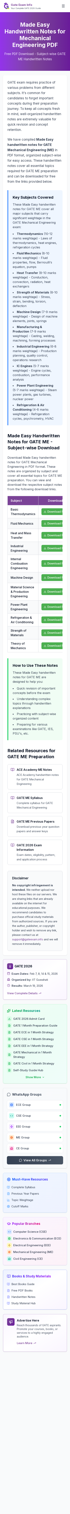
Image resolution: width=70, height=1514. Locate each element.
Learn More (26, 1343)
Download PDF (55, 511)
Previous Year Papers (23, 1193)
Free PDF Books (20, 1290)
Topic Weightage (20, 1200)
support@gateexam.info (27, 939)
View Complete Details (24, 993)
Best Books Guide (21, 1284)
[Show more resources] (35, 1077)
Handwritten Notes (21, 1297)
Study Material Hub (21, 1303)
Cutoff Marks (17, 1206)
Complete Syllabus (21, 1187)
